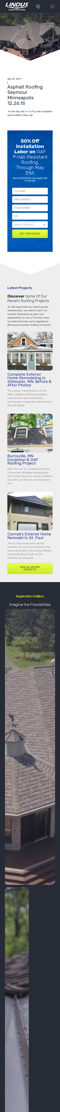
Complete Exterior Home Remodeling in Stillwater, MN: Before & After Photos (29, 380)
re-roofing (30, 111)
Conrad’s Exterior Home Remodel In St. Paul (29, 536)
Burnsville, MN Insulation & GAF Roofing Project (22, 460)
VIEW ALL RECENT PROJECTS (30, 568)
